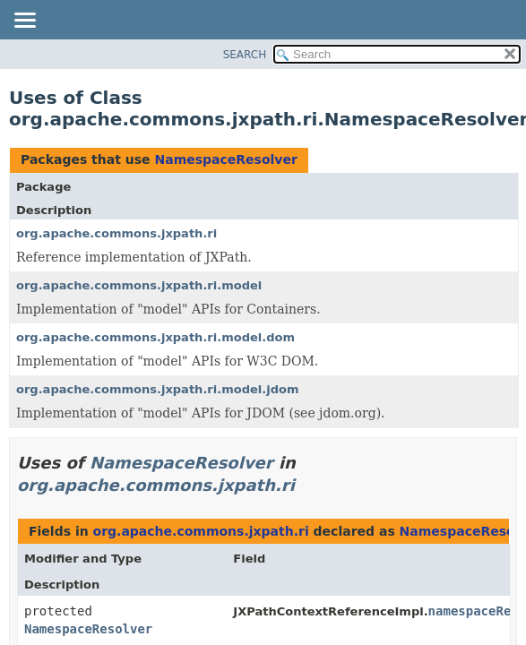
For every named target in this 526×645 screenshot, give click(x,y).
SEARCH (245, 54)
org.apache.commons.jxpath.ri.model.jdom (157, 389)
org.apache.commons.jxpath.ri (116, 233)
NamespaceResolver (225, 159)
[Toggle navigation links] (24, 21)
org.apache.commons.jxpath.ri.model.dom (155, 337)
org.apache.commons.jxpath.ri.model (139, 285)
